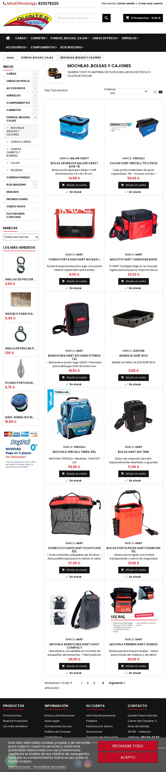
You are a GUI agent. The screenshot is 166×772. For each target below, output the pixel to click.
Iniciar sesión (126, 3)
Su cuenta (95, 705)
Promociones (12, 715)
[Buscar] (83, 18)
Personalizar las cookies (49, 767)
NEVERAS (17, 170)
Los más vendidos (19, 247)
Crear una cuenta (150, 3)
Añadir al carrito (74, 185)
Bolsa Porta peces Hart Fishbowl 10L (133, 549)
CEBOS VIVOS (15, 206)
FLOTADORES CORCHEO (15, 215)
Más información (20, 767)
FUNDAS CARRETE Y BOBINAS (13, 152)
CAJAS (15, 163)
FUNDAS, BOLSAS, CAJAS (69, 38)
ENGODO (12, 192)
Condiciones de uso (58, 726)
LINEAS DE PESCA (104, 38)
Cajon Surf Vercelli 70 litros (133, 163)
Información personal (100, 715)
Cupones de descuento (102, 737)
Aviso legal (52, 721)
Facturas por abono (99, 726)
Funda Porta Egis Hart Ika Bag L (74, 259)
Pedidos (91, 721)
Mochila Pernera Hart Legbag (134, 644)
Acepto (128, 757)
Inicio (8, 66)
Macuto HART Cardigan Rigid (133, 259)
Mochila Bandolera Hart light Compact (74, 646)
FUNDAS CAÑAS (21, 142)
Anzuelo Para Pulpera (21, 313)
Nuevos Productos (15, 721)
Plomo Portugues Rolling (21, 382)
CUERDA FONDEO (18, 177)
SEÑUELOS (129, 38)
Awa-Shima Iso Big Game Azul (21, 417)
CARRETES (38, 38)
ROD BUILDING (71, 47)
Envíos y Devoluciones (59, 715)
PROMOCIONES (17, 199)
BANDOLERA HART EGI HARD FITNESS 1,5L (74, 357)
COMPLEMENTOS (43, 47)
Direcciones (94, 732)
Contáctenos (53, 737)
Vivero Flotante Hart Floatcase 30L (74, 549)
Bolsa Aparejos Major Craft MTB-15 (74, 165)
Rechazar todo (128, 746)
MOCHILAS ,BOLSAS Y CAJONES (15, 131)
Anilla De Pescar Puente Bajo (21, 348)
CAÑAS (20, 38)
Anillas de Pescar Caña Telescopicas (21, 279)
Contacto (137, 705)
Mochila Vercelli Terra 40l (74, 452)
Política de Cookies (58, 732)
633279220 (48, 3)
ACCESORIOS (15, 47)
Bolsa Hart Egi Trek (133, 452)
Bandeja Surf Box (133, 356)
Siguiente (118, 683)
